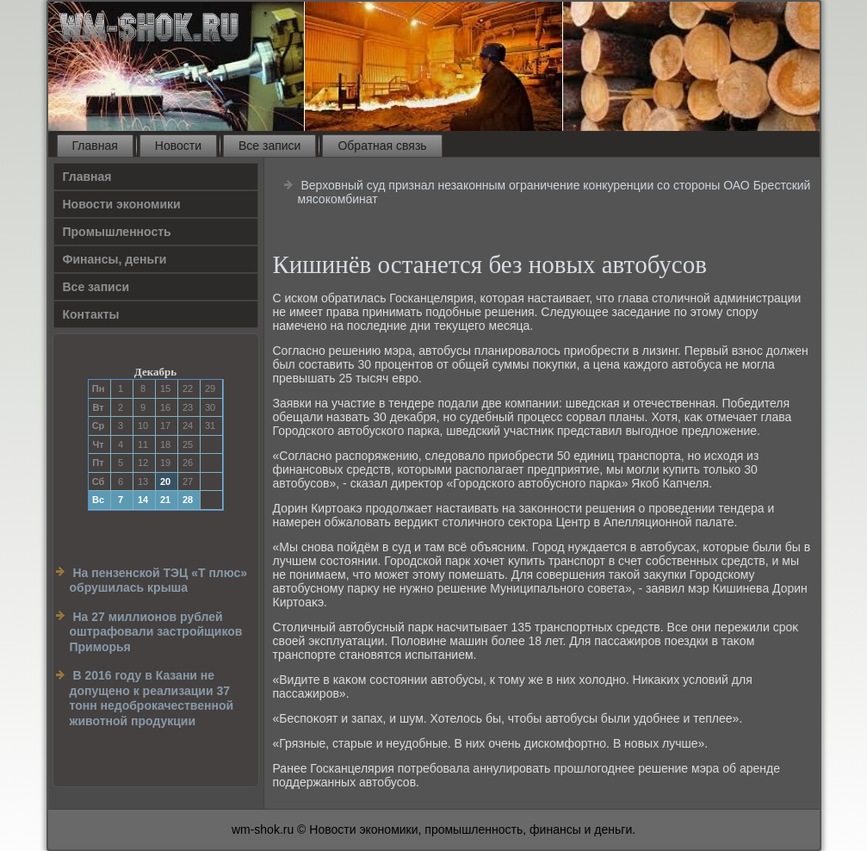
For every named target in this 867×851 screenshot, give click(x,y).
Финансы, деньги (115, 259)
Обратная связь (382, 145)
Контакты (91, 314)
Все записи (269, 145)
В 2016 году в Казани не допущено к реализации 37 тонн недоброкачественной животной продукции (152, 698)
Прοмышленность (117, 232)
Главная (95, 145)
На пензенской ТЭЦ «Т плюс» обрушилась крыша (159, 580)
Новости (178, 145)
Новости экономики (122, 204)
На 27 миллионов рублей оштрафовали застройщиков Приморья (156, 632)
